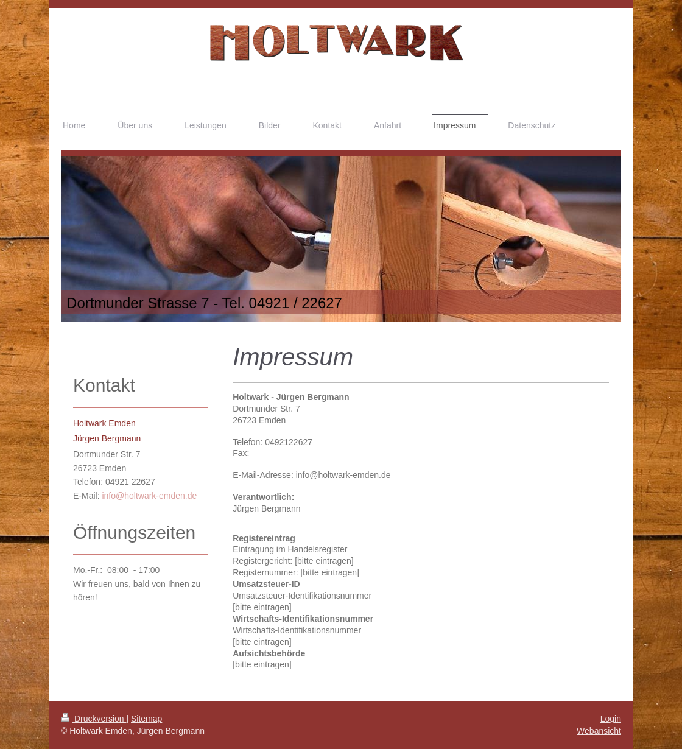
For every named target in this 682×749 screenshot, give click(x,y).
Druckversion (93, 718)
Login (610, 718)
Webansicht (599, 731)
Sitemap (146, 718)
